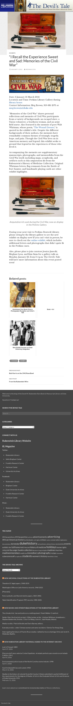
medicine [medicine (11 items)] (23, 553)
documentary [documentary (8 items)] (6, 544)
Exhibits (12, 53)
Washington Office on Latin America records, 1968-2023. (22, 587)
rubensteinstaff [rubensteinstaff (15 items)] (8, 556)
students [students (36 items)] (27, 556)
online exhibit (38, 240)
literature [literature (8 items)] (35, 550)
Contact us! (15, 400)
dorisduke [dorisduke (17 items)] (15, 544)
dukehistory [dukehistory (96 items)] (28, 543)
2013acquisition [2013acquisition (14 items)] (21, 537)
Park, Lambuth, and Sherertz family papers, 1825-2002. (21, 596)
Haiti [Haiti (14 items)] (22, 547)
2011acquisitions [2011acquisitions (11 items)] (8, 537)
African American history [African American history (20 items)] (13, 539)
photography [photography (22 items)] (44, 553)
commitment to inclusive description (31, 688)
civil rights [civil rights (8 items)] (37, 540)
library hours (15, 102)
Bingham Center (11, 486)
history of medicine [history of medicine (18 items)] (38, 547)
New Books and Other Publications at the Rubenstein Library (31, 608)
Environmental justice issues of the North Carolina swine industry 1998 (27, 662)
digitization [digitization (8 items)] (63, 540)
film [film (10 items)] (10, 547)
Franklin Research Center (15, 463)
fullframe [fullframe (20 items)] (16, 547)
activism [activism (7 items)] (30, 537)
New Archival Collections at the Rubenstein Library (27, 578)
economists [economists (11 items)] (60, 544)
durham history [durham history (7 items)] (51, 544)
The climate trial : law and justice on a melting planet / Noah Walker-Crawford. (30, 613)
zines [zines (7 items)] (56, 556)
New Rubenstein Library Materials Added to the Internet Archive (33, 642)
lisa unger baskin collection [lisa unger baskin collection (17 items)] (21, 550)
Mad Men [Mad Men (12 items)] (59, 550)
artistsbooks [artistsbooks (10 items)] (29, 540)
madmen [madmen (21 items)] (51, 550)
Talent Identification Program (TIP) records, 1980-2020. (22, 600)
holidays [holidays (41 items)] (51, 547)
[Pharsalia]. (6, 592)
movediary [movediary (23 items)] (32, 553)
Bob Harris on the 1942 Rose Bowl (36, 371)
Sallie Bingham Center (14, 459)
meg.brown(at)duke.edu (21, 108)
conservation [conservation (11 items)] (55, 540)
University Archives (13, 471)
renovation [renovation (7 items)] (60, 553)
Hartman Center (12, 467)
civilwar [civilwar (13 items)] (43, 540)
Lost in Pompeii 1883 (9, 647)
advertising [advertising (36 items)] (53, 536)
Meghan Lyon (31, 69)
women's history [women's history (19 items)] (39, 556)
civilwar (14, 361)
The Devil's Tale (5, 703)
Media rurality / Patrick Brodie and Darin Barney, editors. (22, 623)
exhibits (23, 361)
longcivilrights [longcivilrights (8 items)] (42, 550)
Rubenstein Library (12, 455)
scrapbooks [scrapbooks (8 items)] (18, 556)
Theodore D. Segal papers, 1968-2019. (15, 583)
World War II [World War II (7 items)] (51, 556)
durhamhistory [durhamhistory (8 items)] (42, 544)
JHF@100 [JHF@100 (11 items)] (5, 550)
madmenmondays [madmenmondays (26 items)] (11, 553)
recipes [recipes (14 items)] (53, 553)
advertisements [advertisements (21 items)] (40, 537)
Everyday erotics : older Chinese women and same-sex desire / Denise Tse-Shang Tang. (32, 628)
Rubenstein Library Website (16, 440)
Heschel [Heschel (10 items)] (27, 547)
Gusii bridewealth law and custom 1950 (16, 668)
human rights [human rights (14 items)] (62, 547)
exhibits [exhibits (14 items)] (5, 547)
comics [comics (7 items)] (48, 540)
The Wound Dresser (44, 127)
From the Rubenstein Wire (36, 380)
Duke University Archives (15, 490)
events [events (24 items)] (67, 543)
